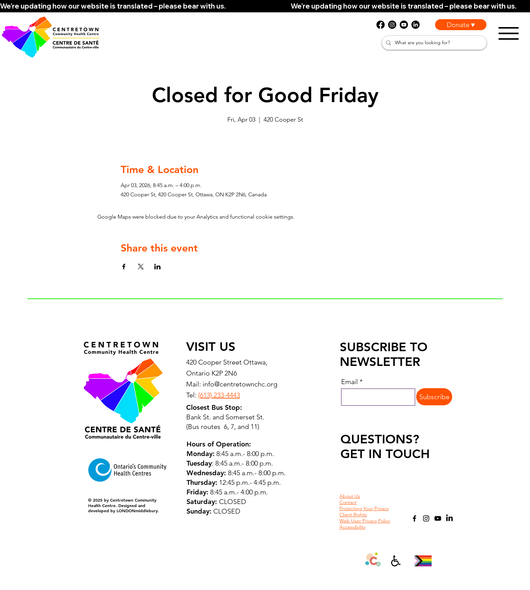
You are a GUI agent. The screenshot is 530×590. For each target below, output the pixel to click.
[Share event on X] (140, 266)
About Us (349, 496)
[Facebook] (414, 518)
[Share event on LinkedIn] (157, 266)
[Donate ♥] (460, 24)
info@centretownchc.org (240, 384)
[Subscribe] (434, 396)
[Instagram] (426, 518)
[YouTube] (438, 518)
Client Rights (353, 515)
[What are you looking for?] (433, 43)
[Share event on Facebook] (124, 266)
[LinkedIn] (449, 518)
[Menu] (508, 33)
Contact (348, 502)
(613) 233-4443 (219, 395)
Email (349, 381)
